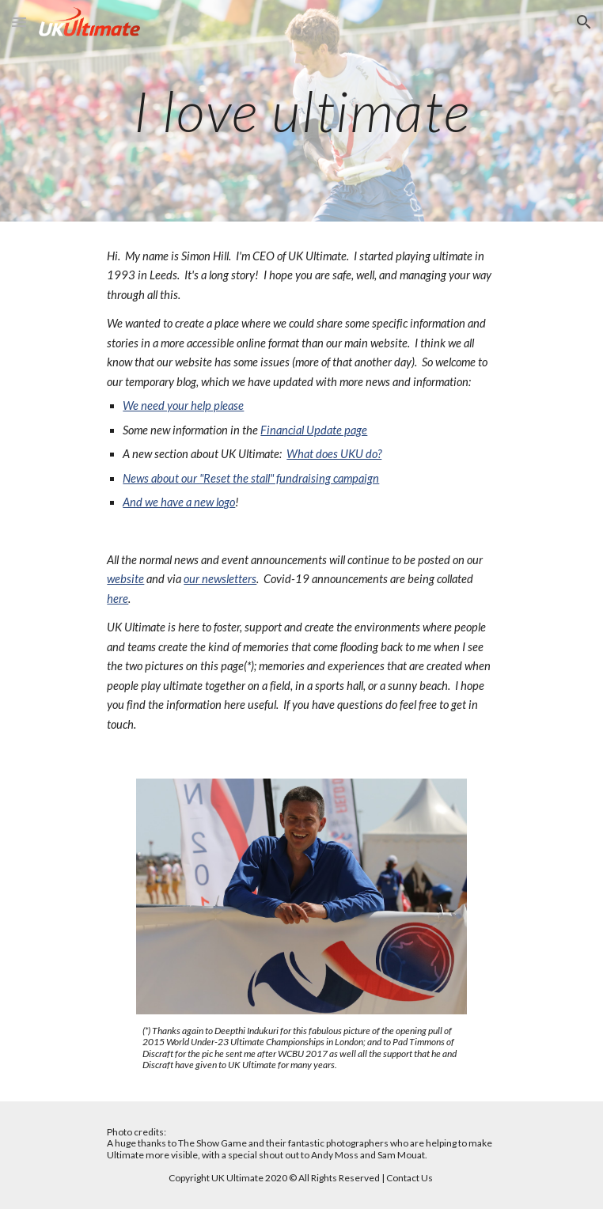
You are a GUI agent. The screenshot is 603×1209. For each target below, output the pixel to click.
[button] (19, 22)
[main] (301, 111)
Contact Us (409, 1178)
